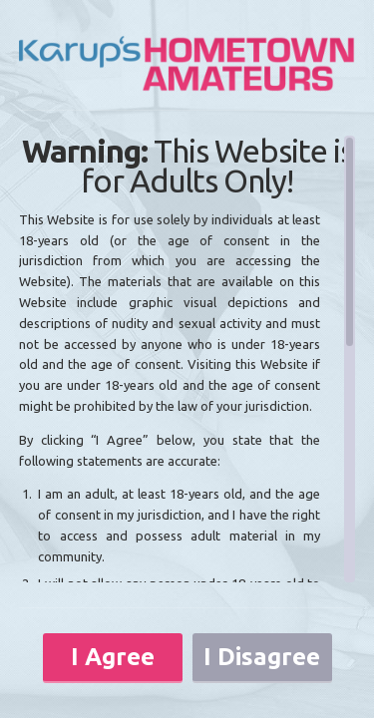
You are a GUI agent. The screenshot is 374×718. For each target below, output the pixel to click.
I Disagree (261, 656)
